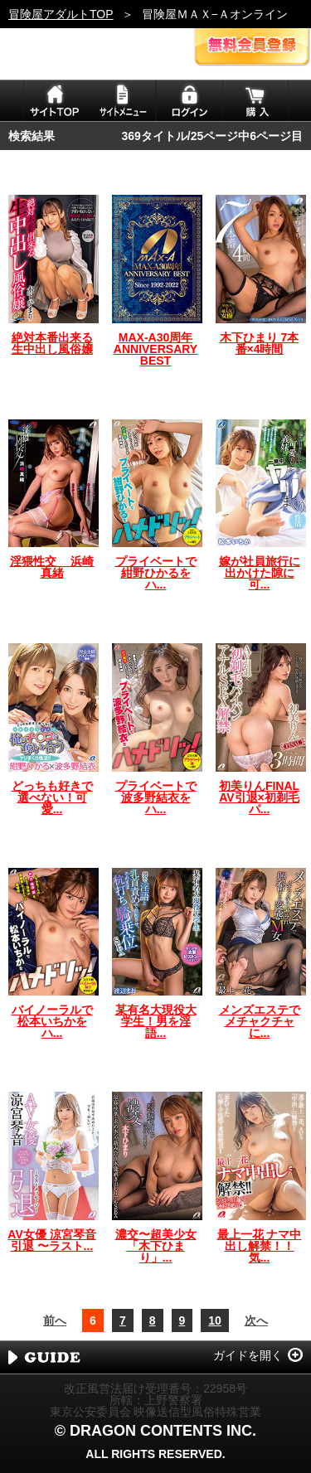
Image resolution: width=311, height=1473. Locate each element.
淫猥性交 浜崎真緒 (52, 567)
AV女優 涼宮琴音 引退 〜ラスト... (51, 1240)
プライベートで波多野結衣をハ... (156, 797)
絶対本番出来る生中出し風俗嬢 (52, 343)
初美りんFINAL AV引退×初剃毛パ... (259, 797)
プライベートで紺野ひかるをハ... (156, 573)
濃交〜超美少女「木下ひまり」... (156, 1246)
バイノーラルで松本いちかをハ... (52, 1021)
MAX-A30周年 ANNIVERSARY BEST (155, 349)
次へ (256, 1320)
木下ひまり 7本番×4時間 (259, 343)
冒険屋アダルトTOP (61, 14)
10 (214, 1320)
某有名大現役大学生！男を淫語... (156, 1021)
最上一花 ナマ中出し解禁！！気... (259, 1246)
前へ (54, 1320)
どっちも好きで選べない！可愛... (52, 797)
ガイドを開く (248, 1355)
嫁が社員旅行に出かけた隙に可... (259, 573)
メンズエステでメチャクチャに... (259, 1021)
